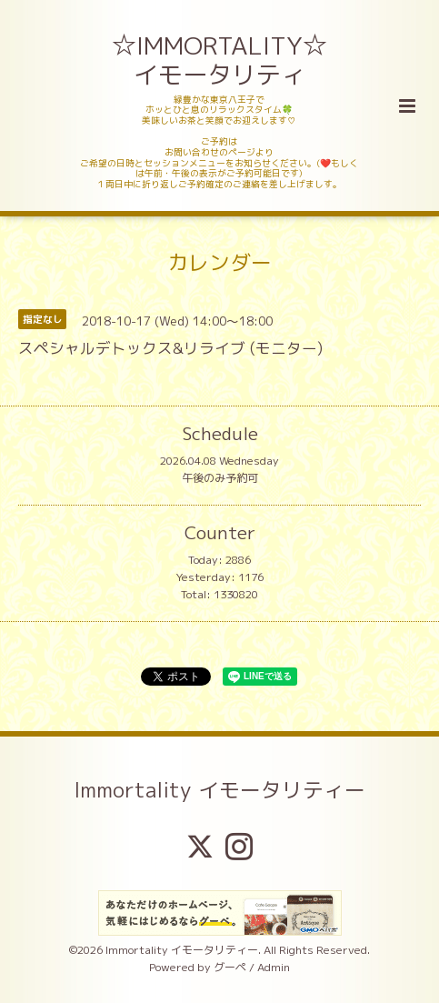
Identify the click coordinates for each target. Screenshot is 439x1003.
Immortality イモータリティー (219, 789)
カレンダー (219, 262)
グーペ (230, 967)
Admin (273, 967)
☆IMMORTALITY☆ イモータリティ (221, 60)
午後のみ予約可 (220, 478)
